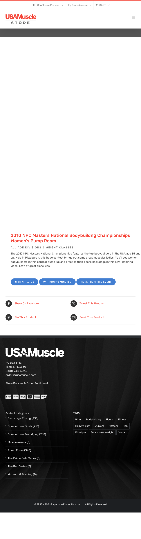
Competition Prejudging (23, 434)
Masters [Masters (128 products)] (113, 425)
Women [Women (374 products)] (122, 432)
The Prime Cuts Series (22, 458)
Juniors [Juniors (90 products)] (99, 425)
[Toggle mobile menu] (133, 17)
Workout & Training (20, 474)
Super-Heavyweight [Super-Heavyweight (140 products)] (102, 432)
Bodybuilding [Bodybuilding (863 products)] (93, 419)
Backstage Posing (19, 418)
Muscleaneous (17, 442)
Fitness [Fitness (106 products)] (122, 419)
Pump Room (16, 450)
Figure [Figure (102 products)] (109, 419)
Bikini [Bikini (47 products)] (78, 419)
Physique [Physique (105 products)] (80, 432)
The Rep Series (17, 466)
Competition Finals (20, 426)
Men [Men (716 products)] (125, 425)
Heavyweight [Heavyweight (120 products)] (82, 425)
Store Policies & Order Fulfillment (27, 383)
